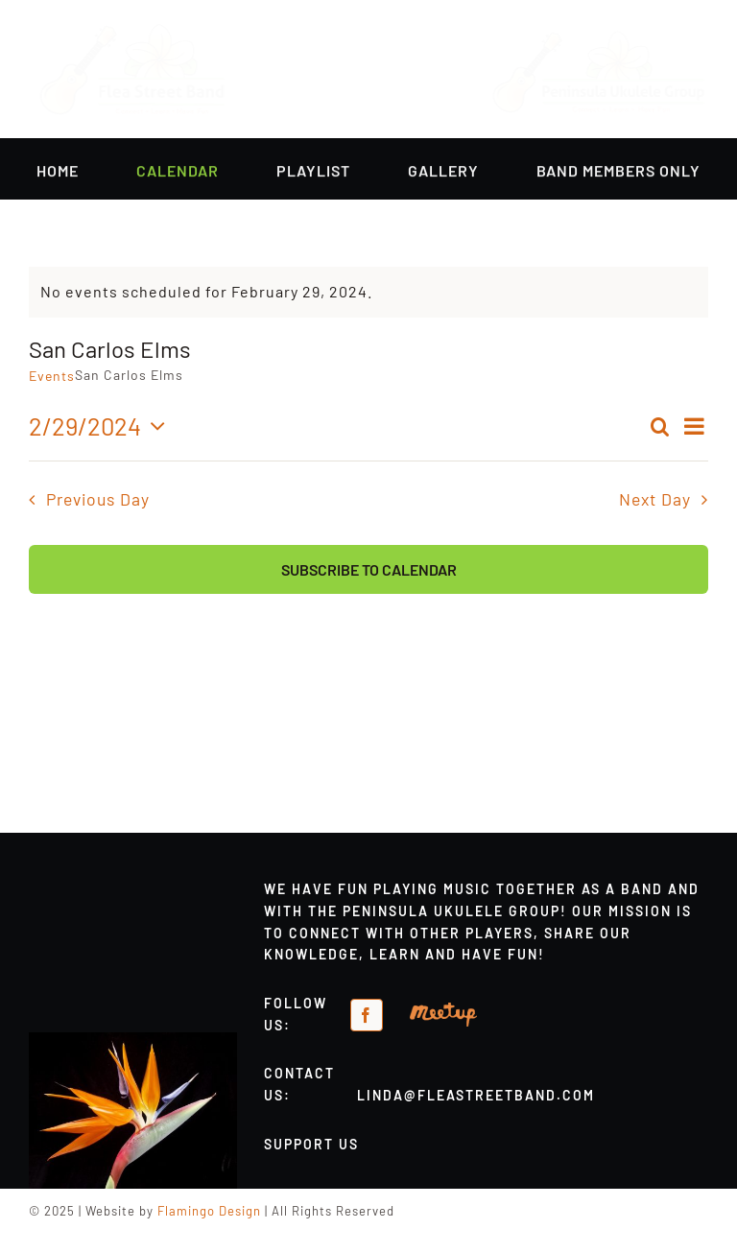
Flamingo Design (209, 1210)
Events (52, 375)
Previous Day (98, 498)
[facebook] (366, 1015)
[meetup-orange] (444, 1010)
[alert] (368, 292)
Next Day (655, 498)
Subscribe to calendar (369, 569)
